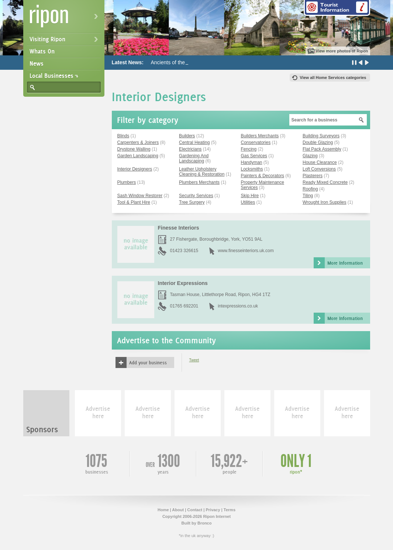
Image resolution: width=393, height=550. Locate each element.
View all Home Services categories (333, 77)
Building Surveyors (321, 135)
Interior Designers (134, 169)
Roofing (310, 189)
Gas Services (254, 155)
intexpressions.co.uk (238, 306)
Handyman (251, 162)
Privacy (213, 510)
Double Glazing (318, 142)
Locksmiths (252, 169)
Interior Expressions (183, 283)
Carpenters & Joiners (138, 142)
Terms (229, 510)
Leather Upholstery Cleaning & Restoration (201, 171)
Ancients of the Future (176, 62)
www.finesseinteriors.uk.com (245, 250)
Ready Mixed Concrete (325, 182)
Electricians (190, 149)
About (178, 510)
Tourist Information (337, 8)
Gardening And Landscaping (193, 158)
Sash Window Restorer (140, 195)
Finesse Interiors (178, 228)
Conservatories (256, 142)
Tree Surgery (192, 202)
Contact (194, 510)
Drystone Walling (134, 149)
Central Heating (194, 142)
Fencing (249, 149)
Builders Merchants (260, 135)
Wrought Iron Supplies (325, 202)
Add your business (148, 362)
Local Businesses (51, 75)
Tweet (194, 360)
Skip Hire (250, 195)
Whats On (42, 51)
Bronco (204, 523)
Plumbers (126, 182)
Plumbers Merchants (199, 182)
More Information (345, 263)
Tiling (308, 195)
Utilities (248, 202)
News (37, 63)
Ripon (65, 18)
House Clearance (320, 162)
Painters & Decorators (262, 175)
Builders (187, 135)
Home (163, 510)
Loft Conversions (319, 169)
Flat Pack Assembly (322, 149)
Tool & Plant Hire (133, 202)
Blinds (123, 135)
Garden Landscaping (137, 155)
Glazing (310, 155)
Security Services (196, 195)
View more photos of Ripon (342, 51)
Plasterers (313, 175)
